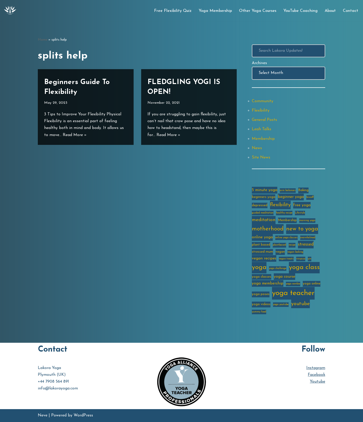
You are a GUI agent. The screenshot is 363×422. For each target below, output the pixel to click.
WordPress (83, 415)
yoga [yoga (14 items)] (259, 267)
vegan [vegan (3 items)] (280, 251)
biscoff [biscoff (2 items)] (310, 197)
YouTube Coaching (300, 11)
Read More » (74, 135)
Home (42, 40)
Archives (259, 63)
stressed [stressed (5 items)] (306, 244)
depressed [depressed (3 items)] (259, 205)
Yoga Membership (215, 11)
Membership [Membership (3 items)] (287, 220)
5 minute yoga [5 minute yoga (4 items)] (264, 190)
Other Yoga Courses (257, 11)
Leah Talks (261, 129)
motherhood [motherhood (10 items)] (268, 229)
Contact (350, 11)
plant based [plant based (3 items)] (261, 244)
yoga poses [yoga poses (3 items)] (260, 294)
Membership (263, 139)
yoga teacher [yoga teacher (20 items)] (293, 293)
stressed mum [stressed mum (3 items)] (262, 251)
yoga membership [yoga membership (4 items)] (267, 283)
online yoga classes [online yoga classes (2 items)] (286, 237)
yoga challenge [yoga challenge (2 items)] (277, 268)
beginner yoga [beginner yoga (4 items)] (291, 197)
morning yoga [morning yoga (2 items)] (307, 220)
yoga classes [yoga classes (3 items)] (261, 276)
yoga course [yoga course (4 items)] (284, 277)
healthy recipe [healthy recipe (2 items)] (284, 213)
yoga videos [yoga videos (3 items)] (261, 304)
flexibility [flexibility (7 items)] (280, 204)
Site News (261, 157)
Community (262, 101)
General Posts (264, 120)
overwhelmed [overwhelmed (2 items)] (307, 237)
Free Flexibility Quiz (173, 11)
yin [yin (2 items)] (309, 258)
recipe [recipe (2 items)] (292, 245)
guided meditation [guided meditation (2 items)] (263, 213)
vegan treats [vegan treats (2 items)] (286, 258)
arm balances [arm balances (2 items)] (288, 190)
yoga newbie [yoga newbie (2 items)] (293, 283)
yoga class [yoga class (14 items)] (304, 267)
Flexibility (260, 111)
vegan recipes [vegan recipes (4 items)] (264, 258)
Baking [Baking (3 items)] (303, 190)
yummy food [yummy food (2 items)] (259, 311)
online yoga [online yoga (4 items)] (262, 237)
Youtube (317, 382)
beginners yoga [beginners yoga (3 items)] (263, 197)
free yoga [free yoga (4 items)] (302, 205)
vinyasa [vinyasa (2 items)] (300, 258)
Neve (42, 415)
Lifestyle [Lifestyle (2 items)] (300, 213)
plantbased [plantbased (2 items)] (279, 245)
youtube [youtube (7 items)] (300, 303)
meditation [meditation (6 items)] (264, 220)
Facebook (316, 375)
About (330, 11)
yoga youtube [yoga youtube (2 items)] (281, 304)
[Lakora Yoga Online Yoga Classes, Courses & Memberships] (10, 11)
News (257, 148)
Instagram (315, 368)
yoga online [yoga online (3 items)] (311, 283)
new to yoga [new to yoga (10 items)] (302, 229)
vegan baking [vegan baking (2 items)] (295, 252)
